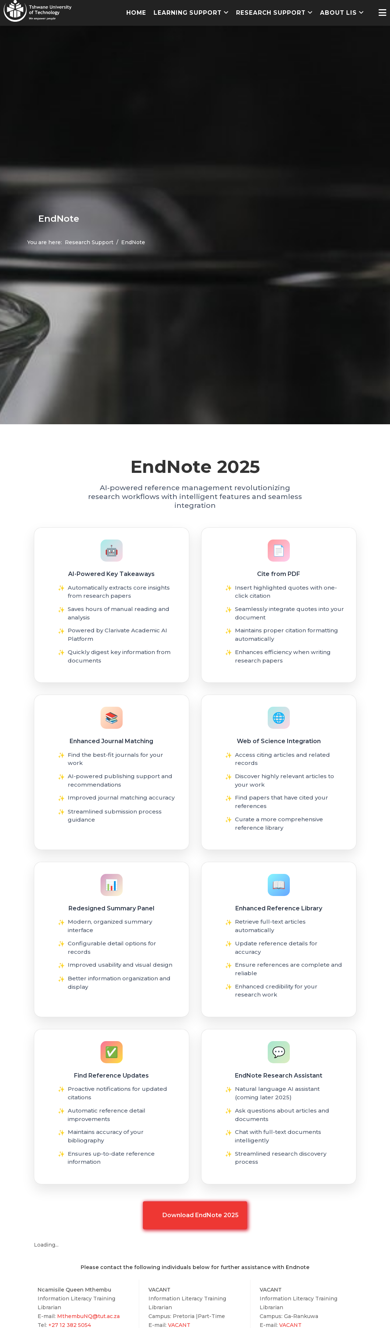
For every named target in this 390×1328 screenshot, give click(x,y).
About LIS (338, 12)
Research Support (271, 12)
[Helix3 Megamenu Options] (382, 13)
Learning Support (188, 12)
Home (136, 12)
